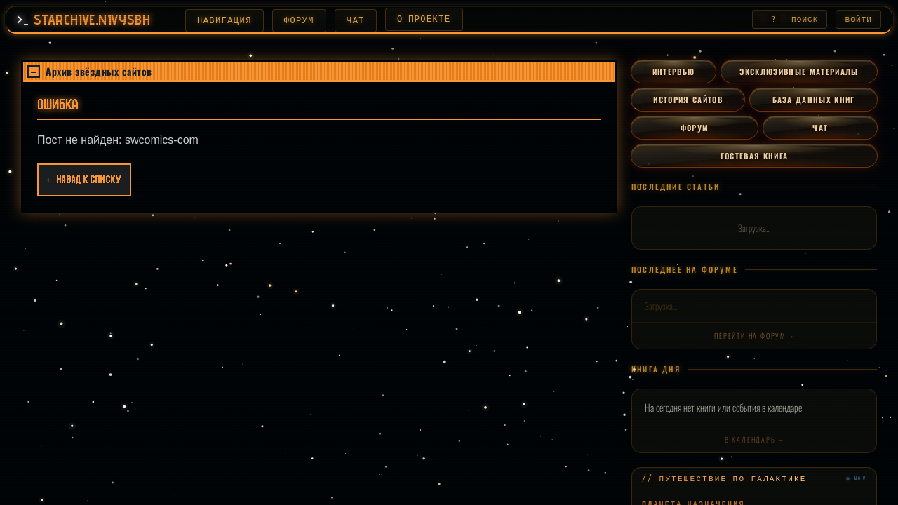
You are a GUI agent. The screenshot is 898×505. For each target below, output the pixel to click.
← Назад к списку (84, 181)
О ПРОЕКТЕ (435, 20)
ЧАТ (367, 20)
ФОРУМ (310, 20)
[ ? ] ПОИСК (789, 20)
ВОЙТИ (859, 20)
